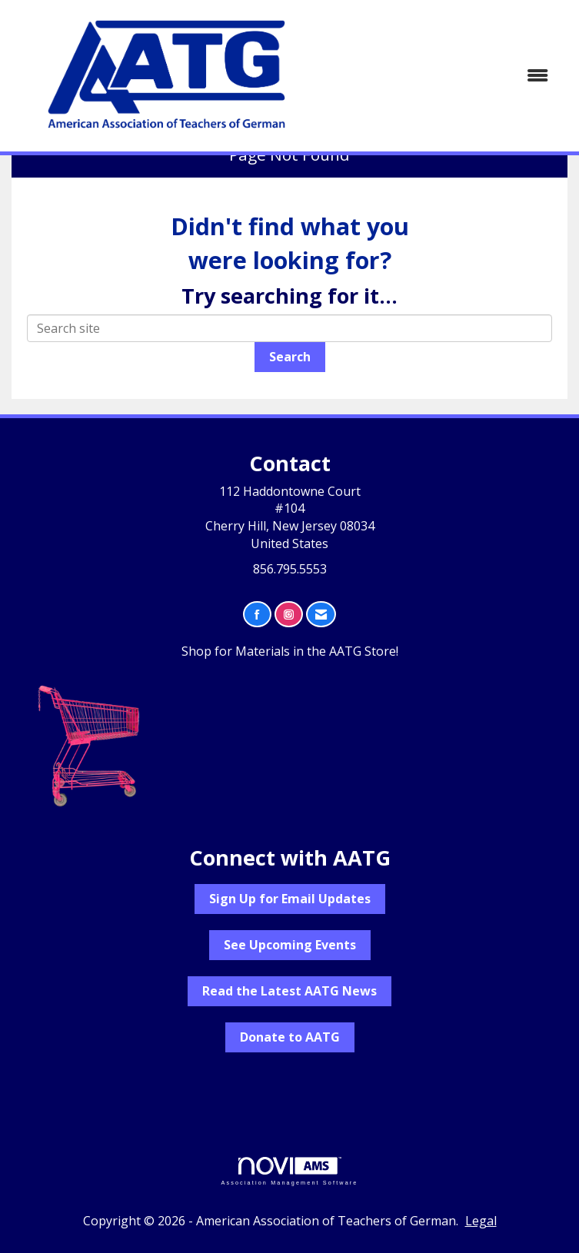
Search (290, 356)
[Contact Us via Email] (321, 614)
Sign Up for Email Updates (290, 898)
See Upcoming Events (290, 944)
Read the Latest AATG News (289, 990)
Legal (481, 1220)
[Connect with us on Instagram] (289, 614)
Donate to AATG (290, 1037)
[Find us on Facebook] (257, 614)
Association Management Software (289, 1171)
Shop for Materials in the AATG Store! (289, 651)
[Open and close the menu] (444, 75)
